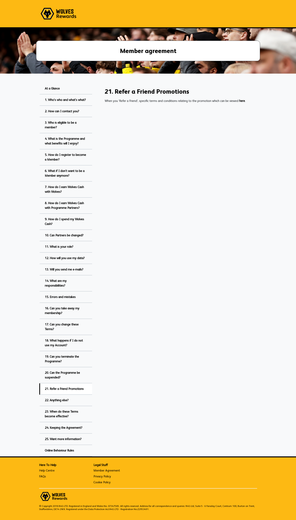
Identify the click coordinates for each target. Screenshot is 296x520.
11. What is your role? (59, 247)
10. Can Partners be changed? (64, 235)
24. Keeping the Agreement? (63, 428)
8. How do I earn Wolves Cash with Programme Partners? (64, 205)
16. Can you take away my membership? (62, 310)
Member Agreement (106, 470)
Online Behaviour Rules (59, 450)
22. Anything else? (57, 400)
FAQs (42, 476)
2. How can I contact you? (62, 111)
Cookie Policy (102, 482)
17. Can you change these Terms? (62, 327)
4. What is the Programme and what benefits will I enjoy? (65, 141)
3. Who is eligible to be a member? (60, 125)
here (242, 101)
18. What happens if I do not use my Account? (64, 343)
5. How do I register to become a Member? (65, 157)
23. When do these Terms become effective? (61, 414)
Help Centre (47, 470)
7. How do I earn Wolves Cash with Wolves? (64, 189)
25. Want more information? (63, 439)
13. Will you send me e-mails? (64, 269)
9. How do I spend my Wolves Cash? (64, 221)
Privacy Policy (102, 476)
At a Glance (52, 88)
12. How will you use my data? (65, 258)
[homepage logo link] (58, 13)
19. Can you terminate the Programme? (62, 359)
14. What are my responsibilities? (56, 283)
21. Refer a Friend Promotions (64, 389)
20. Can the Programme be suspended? (62, 375)
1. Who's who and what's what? (65, 100)
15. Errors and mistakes (60, 297)
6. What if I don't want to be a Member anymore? (64, 173)
